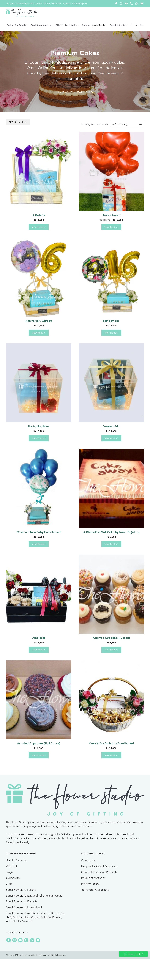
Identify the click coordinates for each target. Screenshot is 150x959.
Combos (86, 25)
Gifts (59, 25)
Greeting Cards (119, 25)
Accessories (73, 25)
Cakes (69, 92)
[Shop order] (127, 124)
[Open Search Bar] (141, 25)
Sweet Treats (100, 25)
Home (60, 92)
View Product (39, 227)
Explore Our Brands (18, 25)
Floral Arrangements (43, 25)
